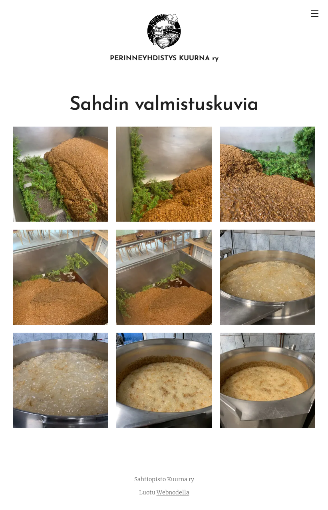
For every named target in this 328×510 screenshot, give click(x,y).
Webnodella (173, 492)
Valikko (314, 13)
